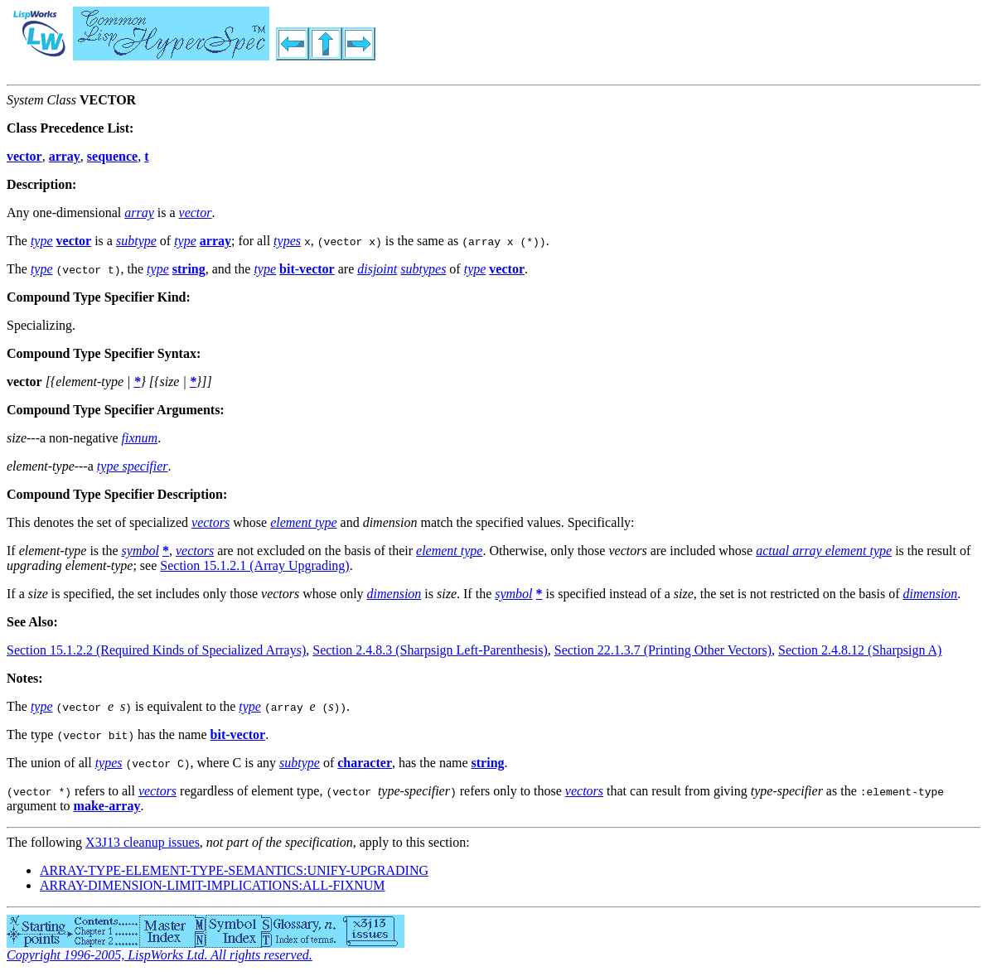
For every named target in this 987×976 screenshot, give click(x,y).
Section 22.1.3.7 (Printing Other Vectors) (663, 650)
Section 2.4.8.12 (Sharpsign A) (859, 650)
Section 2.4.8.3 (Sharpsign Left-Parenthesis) (430, 650)
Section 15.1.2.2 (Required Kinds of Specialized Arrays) (156, 650)
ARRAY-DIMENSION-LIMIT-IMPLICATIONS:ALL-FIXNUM (212, 885)
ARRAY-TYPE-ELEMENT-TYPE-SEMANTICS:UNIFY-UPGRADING (234, 870)
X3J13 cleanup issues (142, 842)
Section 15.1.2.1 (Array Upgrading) (254, 565)
